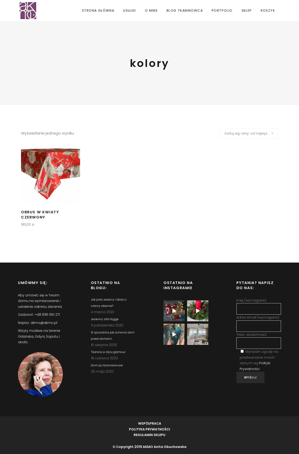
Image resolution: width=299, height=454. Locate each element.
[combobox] (249, 133)
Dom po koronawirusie (107, 365)
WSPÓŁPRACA (149, 423)
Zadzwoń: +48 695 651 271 (39, 314)
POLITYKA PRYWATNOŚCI (149, 429)
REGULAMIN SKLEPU (149, 435)
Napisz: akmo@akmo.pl (37, 322)
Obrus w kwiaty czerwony (40, 214)
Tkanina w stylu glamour (108, 352)
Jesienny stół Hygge (105, 319)
